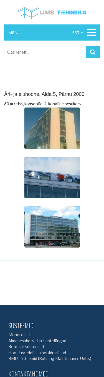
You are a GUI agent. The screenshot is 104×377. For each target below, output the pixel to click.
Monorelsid (19, 334)
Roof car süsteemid (26, 346)
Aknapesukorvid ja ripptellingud (37, 340)
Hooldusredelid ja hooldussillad (37, 352)
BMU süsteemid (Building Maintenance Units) (49, 358)
